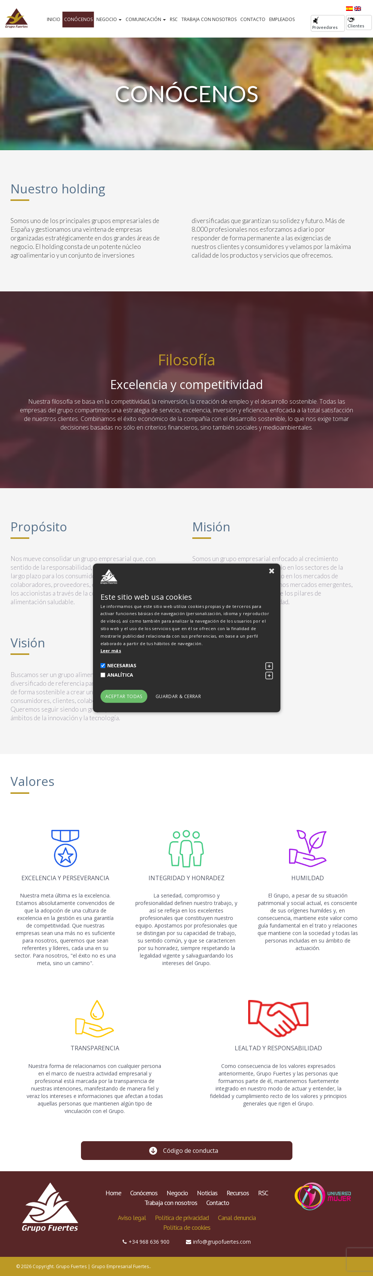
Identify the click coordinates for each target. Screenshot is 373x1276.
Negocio (109, 19)
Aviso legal (132, 1217)
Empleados (282, 19)
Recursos (237, 1193)
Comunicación (146, 19)
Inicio (53, 19)
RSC (174, 19)
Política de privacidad (182, 1217)
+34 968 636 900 (146, 1241)
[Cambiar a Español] (349, 8)
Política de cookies (186, 1227)
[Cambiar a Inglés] (358, 8)
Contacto (252, 19)
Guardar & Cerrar (178, 696)
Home (113, 1193)
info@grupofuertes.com (218, 1241)
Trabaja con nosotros (209, 19)
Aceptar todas (123, 696)
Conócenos (78, 19)
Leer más (110, 650)
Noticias (207, 1193)
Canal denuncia (237, 1217)
